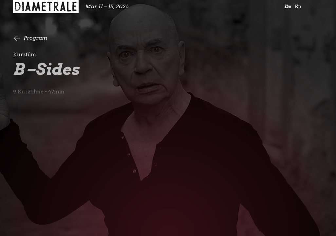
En (298, 6)
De (287, 6)
